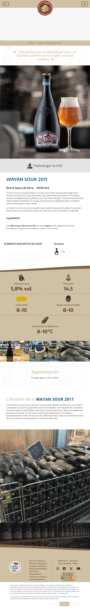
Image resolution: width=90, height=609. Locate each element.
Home (31, 43)
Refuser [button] (74, 604)
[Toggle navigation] (84, 4)
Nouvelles (73, 561)
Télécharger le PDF (45, 166)
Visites (75, 563)
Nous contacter (64, 563)
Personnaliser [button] (54, 604)
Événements (63, 561)
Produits (40, 43)
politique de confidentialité (59, 593)
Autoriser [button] (64, 604)
